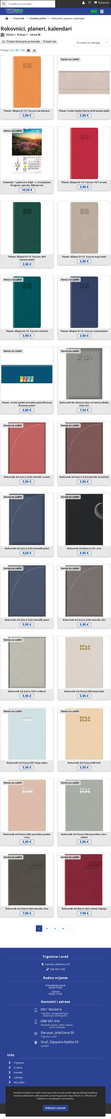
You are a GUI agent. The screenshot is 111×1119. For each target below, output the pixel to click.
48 (16, 51)
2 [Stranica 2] (47, 933)
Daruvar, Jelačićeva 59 (55, 969)
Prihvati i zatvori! (55, 1108)
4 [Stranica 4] (63, 933)
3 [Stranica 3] (55, 933)
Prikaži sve (49, 42)
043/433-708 (55, 973)
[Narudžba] (93, 43)
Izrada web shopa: (50, 1116)
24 (11, 51)
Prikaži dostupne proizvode (23, 42)
